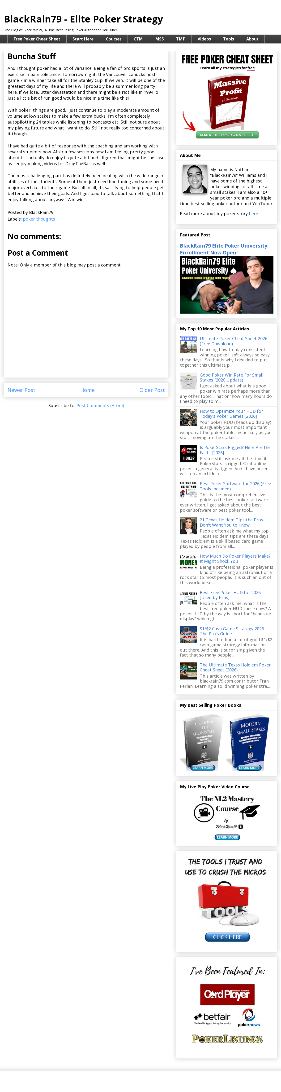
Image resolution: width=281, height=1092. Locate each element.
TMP (180, 39)
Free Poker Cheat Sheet (36, 39)
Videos (204, 39)
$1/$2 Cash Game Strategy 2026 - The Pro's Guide (233, 631)
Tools (228, 39)
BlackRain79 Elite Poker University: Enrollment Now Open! (224, 249)
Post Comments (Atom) (100, 405)
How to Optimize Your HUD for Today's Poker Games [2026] (231, 413)
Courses (113, 39)
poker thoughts (39, 219)
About (252, 39)
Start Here (83, 39)
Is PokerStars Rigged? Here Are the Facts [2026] (235, 449)
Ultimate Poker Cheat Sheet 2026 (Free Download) (233, 341)
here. (254, 213)
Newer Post (21, 389)
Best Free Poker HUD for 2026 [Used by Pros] (230, 595)
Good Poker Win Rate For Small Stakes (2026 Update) (231, 377)
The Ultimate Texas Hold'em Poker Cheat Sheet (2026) (235, 667)
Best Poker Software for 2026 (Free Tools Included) (235, 486)
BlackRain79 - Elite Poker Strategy (83, 18)
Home (87, 389)
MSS (159, 39)
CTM (138, 39)
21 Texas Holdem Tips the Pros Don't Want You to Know (231, 522)
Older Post (152, 389)
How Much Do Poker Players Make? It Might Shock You (235, 558)
